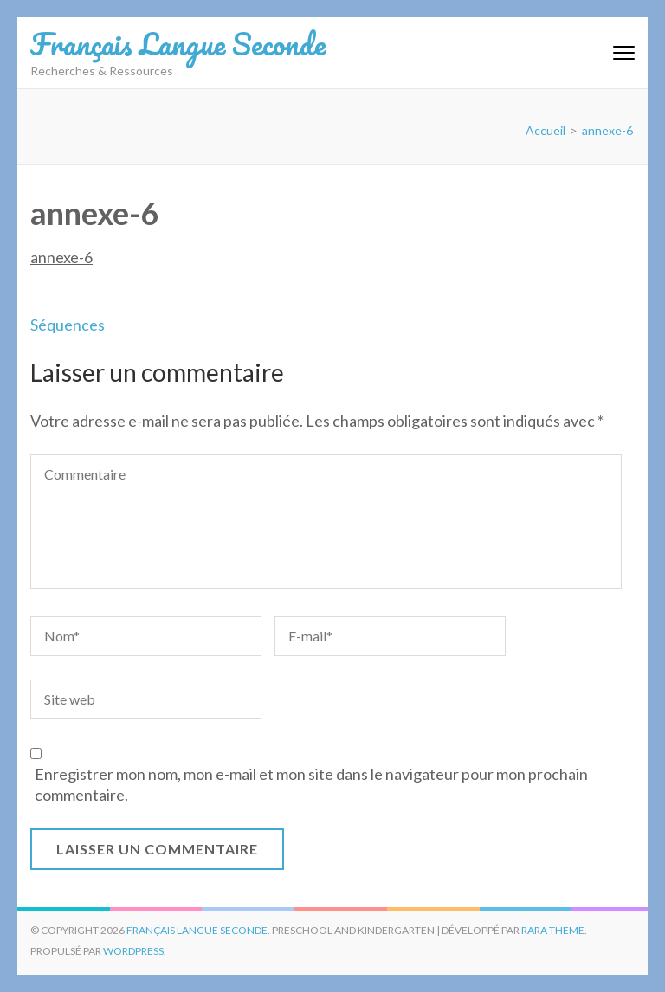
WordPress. (134, 950)
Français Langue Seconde (178, 43)
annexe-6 (61, 257)
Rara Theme (552, 930)
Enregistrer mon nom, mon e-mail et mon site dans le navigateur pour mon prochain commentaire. (311, 784)
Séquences (67, 324)
